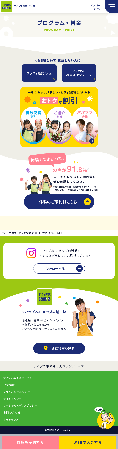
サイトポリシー (12, 398)
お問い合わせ (11, 412)
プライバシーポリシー (16, 391)
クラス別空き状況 (39, 73)
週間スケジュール (78, 73)
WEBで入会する (88, 442)
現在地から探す (59, 348)
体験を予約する (30, 442)
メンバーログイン (96, 7)
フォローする (55, 268)
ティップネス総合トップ (17, 378)
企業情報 (9, 385)
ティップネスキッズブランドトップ (59, 366)
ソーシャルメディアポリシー (20, 405)
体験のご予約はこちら (58, 202)
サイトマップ (11, 419)
